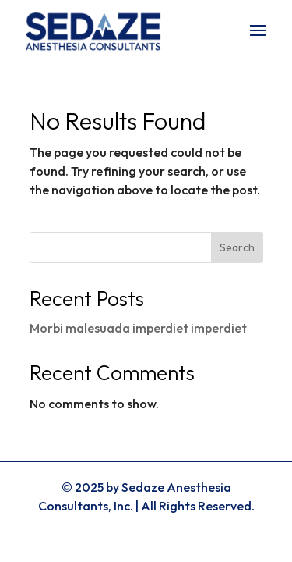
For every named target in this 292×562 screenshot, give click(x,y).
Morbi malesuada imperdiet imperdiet (138, 328)
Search (237, 247)
